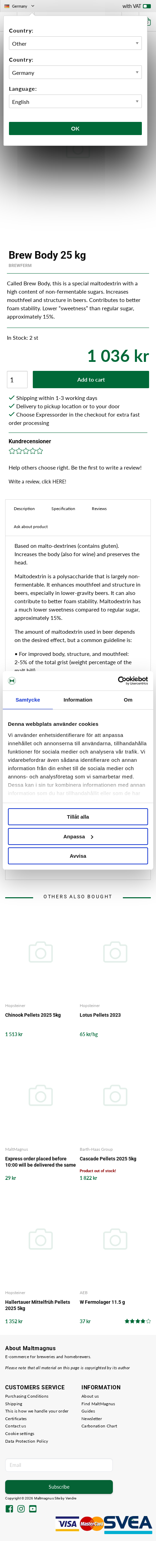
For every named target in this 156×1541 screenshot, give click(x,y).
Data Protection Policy (26, 1441)
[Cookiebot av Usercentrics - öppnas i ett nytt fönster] (118, 680)
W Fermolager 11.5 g (102, 1302)
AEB (84, 1292)
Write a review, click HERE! (37, 481)
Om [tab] (128, 700)
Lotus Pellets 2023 (100, 1015)
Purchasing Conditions (26, 1396)
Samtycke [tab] (28, 700)
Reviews (99, 508)
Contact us (15, 1425)
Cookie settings (20, 1433)
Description (24, 508)
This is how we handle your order (37, 1411)
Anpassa (78, 836)
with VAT (137, 7)
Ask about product (31, 526)
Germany (20, 6)
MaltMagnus (16, 1149)
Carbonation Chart (99, 1425)
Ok (75, 128)
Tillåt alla (78, 817)
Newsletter (91, 1418)
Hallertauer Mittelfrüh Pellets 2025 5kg (37, 1305)
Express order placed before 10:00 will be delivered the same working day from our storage (40, 1162)
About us (90, 1396)
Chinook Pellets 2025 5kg (33, 1015)
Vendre (71, 1498)
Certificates (16, 1418)
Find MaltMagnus (98, 1403)
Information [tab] (78, 700)
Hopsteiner (15, 1005)
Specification (63, 508)
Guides (88, 1411)
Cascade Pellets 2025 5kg (108, 1158)
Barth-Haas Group (96, 1149)
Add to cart (91, 379)
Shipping (13, 1403)
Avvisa (78, 856)
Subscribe (59, 1487)
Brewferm (20, 265)
